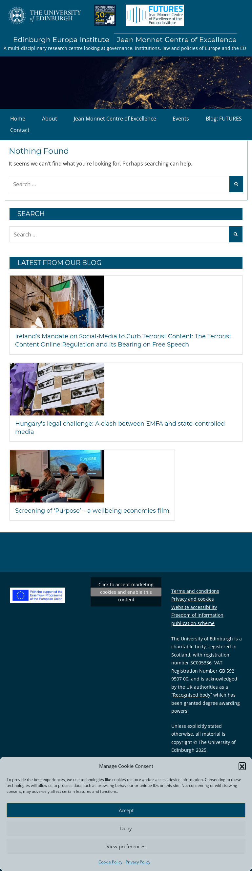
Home (17, 118)
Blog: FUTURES (224, 118)
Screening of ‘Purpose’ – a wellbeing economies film (92, 510)
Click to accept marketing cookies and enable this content (126, 592)
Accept (126, 810)
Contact (20, 130)
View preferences (126, 846)
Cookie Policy (110, 862)
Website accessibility (194, 607)
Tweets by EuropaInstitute (126, 592)
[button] (242, 766)
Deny (126, 828)
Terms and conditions (195, 591)
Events (181, 118)
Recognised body (191, 695)
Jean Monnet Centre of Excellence (115, 118)
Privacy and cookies (192, 599)
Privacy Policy (138, 862)
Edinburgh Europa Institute (125, 39)
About (49, 118)
